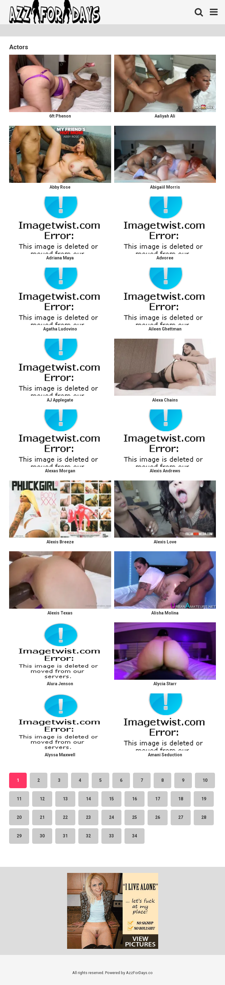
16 (134, 798)
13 (65, 798)
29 (19, 835)
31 (65, 835)
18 (180, 798)
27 (180, 817)
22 (65, 817)
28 (203, 817)
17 (157, 798)
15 (111, 798)
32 (88, 835)
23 (88, 817)
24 (111, 817)
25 (134, 817)
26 (157, 817)
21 (42, 817)
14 (88, 798)
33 (111, 835)
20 (19, 817)
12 (42, 798)
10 (205, 780)
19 (203, 798)
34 (134, 835)
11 (19, 798)
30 (42, 835)
